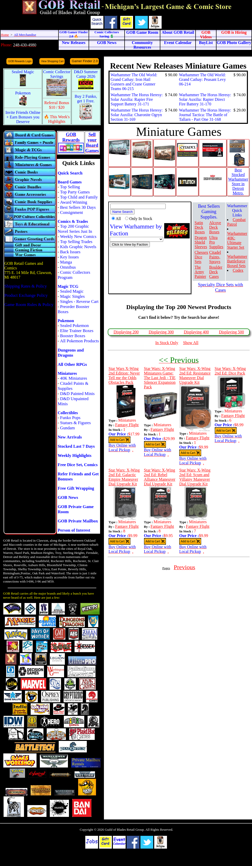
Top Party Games (75, 192)
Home (5, 35)
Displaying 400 (196, 332)
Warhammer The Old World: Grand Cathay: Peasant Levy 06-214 (202, 79)
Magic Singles (72, 296)
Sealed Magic (71, 291)
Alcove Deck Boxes (215, 227)
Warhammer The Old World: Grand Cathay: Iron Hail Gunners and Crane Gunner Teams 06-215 (134, 82)
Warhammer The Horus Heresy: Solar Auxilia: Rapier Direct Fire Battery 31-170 (205, 99)
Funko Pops (70, 417)
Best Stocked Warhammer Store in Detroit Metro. (238, 181)
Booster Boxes (72, 335)
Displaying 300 (161, 332)
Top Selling (70, 186)
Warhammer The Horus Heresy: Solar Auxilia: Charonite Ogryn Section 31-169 (137, 115)
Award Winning (73, 202)
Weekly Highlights (74, 455)
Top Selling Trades (76, 241)
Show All (190, 343)
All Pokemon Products (79, 340)
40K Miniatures (73, 378)
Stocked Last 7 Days (76, 446)
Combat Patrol (236, 221)
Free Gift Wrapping (76, 488)
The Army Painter (200, 272)
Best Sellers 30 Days (77, 207)
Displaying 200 (126, 332)
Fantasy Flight (127, 425)
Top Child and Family (79, 197)
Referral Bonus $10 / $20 (56, 105)
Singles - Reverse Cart (79, 301)
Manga (66, 262)
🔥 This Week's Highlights (57, 119)
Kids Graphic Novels (78, 246)
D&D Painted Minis (77, 393)
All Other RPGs (72, 364)
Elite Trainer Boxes (76, 330)
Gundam (67, 427)
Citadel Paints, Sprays (215, 257)
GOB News (68, 497)
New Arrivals (70, 437)
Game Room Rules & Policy (28, 304)
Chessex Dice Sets (201, 257)
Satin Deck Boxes (200, 227)
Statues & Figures (75, 422)
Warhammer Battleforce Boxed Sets (237, 261)
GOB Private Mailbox (78, 521)
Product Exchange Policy (26, 295)
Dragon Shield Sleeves (201, 242)
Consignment (71, 212)
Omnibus (68, 267)
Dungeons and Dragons (71, 353)
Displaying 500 (231, 332)
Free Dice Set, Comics (78, 464)
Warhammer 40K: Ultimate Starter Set (237, 240)
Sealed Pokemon (74, 325)
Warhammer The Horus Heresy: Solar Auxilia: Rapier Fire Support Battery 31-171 (137, 99)
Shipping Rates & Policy (25, 286)
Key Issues (69, 257)
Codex (238, 270)
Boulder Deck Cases (215, 272)
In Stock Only (166, 343)
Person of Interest (74, 530)
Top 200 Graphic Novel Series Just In (75, 229)
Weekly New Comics (78, 236)
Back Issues (70, 251)
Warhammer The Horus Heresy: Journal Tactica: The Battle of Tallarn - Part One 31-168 (205, 115)
